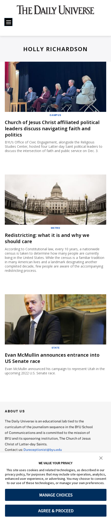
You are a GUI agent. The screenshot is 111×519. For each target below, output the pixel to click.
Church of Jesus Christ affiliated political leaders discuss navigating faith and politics (53, 128)
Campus (55, 115)
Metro (55, 227)
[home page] (55, 12)
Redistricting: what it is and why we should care (47, 237)
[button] (101, 457)
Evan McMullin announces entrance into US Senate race (52, 357)
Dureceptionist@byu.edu (42, 448)
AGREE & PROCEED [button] (55, 511)
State (56, 346)
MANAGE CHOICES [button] (55, 495)
